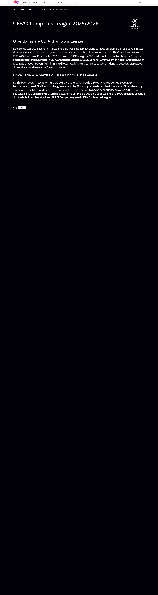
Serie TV (26, 2)
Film (35, 2)
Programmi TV (47, 2)
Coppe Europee (33, 9)
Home (15, 9)
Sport (74, 2)
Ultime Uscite (62, 2)
